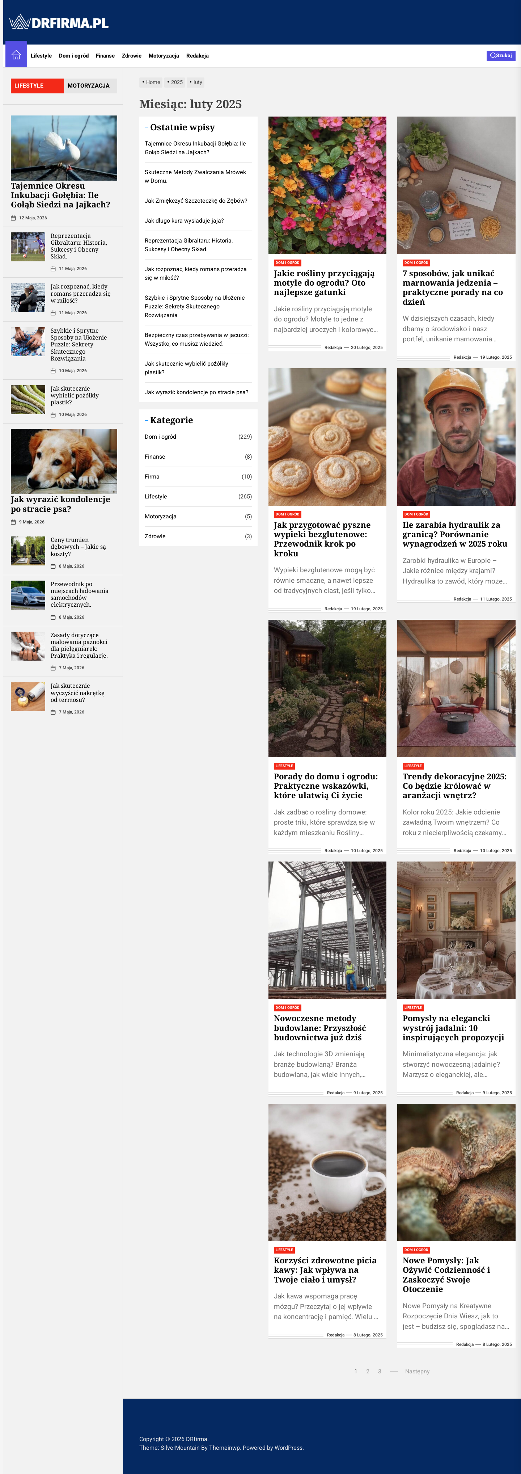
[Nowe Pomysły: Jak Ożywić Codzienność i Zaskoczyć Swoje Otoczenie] (456, 1172)
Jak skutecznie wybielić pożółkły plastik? (75, 395)
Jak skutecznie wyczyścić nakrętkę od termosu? (78, 692)
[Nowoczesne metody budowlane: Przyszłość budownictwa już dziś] (327, 930)
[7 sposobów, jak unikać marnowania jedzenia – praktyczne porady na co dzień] (456, 185)
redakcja (333, 347)
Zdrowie (131, 56)
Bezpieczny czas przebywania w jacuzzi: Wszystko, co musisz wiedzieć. (197, 339)
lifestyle (28, 85)
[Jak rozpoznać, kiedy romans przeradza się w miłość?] (28, 297)
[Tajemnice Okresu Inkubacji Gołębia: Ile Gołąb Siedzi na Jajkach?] (64, 148)
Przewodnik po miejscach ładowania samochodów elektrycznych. (80, 594)
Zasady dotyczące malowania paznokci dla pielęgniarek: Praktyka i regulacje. (79, 645)
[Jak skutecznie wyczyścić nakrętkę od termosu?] (28, 696)
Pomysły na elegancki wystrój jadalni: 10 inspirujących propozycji (453, 1027)
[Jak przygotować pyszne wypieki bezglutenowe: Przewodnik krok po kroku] (327, 437)
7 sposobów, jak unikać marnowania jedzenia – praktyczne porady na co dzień (453, 287)
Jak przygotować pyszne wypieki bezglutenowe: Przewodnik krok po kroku (322, 539)
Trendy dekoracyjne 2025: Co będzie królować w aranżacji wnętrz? (455, 786)
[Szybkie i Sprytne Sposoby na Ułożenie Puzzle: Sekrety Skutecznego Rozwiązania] (28, 341)
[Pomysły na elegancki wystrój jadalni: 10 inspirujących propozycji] (456, 930)
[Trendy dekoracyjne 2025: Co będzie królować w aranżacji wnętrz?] (456, 688)
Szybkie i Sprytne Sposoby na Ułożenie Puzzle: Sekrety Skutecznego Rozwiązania (79, 344)
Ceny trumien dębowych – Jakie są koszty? (78, 546)
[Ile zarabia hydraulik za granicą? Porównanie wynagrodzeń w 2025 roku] (456, 437)
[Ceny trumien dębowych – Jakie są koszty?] (28, 550)
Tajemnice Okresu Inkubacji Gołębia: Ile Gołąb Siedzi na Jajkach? (60, 195)
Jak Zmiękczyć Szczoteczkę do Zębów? (196, 201)
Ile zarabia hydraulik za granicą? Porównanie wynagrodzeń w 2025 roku (455, 534)
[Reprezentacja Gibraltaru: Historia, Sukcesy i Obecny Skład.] (28, 246)
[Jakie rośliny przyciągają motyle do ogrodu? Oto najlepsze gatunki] (327, 185)
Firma (152, 476)
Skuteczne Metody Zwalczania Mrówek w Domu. (195, 176)
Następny (417, 1371)
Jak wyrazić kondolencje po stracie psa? (60, 503)
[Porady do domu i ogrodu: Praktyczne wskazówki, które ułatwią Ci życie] (327, 688)
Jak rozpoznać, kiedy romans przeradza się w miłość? (81, 293)
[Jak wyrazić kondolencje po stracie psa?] (64, 461)
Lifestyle (41, 56)
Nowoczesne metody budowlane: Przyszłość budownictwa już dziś (320, 1027)
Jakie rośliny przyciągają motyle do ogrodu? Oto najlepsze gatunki (324, 283)
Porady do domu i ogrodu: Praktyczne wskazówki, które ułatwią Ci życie (326, 786)
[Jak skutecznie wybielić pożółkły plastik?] (28, 399)
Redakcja (197, 56)
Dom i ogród (74, 56)
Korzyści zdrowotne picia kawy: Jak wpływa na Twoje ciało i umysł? (325, 1270)
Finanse (105, 56)
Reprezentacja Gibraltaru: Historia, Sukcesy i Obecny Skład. (79, 246)
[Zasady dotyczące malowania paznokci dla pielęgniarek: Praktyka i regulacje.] (28, 646)
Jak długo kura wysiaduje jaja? (184, 220)
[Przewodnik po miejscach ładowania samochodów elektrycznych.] (28, 595)
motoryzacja (89, 85)
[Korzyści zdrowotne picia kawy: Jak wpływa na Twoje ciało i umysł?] (327, 1172)
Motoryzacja (164, 56)
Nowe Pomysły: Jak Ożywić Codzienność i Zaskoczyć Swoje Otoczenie (446, 1274)
